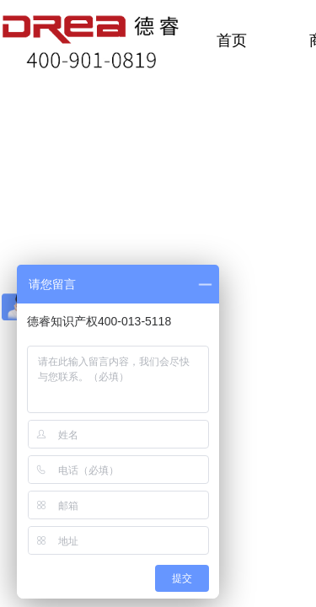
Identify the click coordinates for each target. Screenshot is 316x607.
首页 (232, 40)
